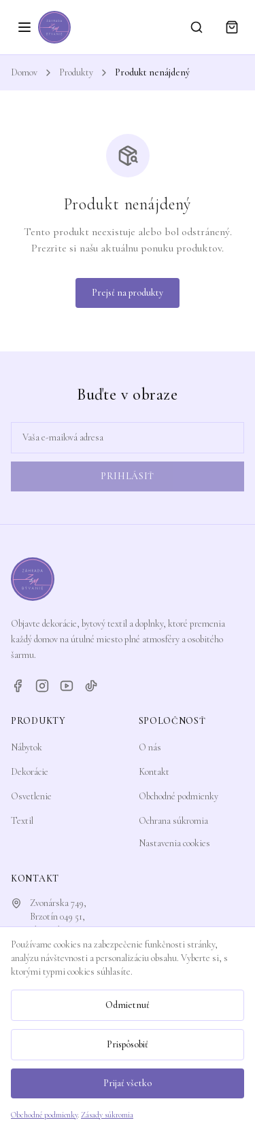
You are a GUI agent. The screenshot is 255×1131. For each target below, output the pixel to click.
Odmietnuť (127, 1005)
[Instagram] (42, 686)
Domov (24, 72)
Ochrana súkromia (173, 820)
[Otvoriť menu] (24, 27)
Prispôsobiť (127, 1044)
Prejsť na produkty (127, 292)
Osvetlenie (31, 796)
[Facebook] (17, 686)
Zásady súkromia (107, 1114)
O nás (150, 747)
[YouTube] (66, 686)
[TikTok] (91, 686)
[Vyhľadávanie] (196, 27)
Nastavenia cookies (174, 843)
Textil (22, 820)
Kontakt (154, 772)
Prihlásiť (127, 476)
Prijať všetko (127, 1083)
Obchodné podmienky (178, 796)
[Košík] (232, 27)
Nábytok (26, 747)
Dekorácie (29, 772)
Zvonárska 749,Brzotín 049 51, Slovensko (58, 916)
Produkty (76, 72)
